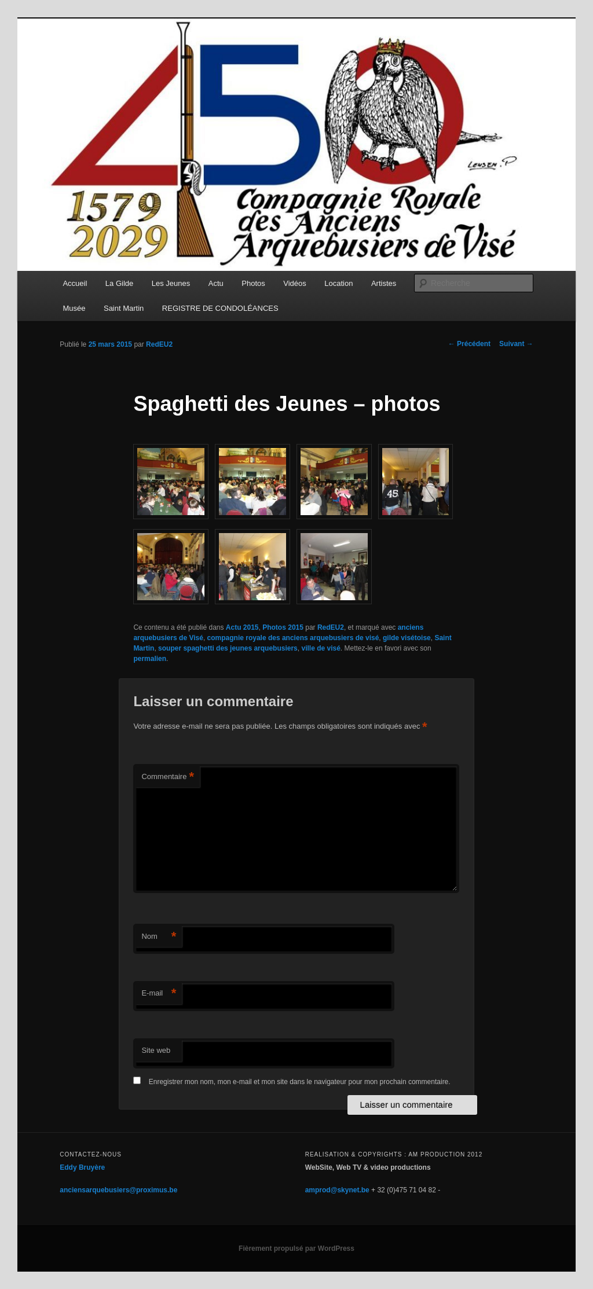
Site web (155, 1050)
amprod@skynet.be (337, 1190)
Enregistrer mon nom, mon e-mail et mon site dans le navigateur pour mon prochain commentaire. (300, 1082)
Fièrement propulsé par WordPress (296, 1248)
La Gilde (119, 283)
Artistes (383, 283)
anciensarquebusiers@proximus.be (118, 1190)
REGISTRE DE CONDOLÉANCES (220, 308)
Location (338, 283)
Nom (158, 936)
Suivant (516, 344)
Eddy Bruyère (82, 1167)
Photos (253, 283)
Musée (74, 308)
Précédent (469, 344)
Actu (216, 283)
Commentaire (167, 777)
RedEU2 (159, 344)
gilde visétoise (407, 638)
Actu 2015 (242, 627)
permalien (149, 659)
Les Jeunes (171, 283)
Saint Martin (124, 308)
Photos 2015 (282, 627)
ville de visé (320, 648)
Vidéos (294, 283)
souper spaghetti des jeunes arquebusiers (228, 648)
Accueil (75, 283)
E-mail (158, 993)
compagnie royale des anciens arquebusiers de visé (293, 638)
